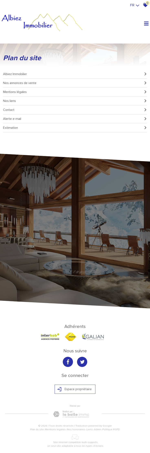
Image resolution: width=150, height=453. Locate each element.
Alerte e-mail (75, 119)
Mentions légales (75, 92)
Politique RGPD (111, 429)
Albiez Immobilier (75, 74)
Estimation (75, 128)
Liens (89, 429)
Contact (75, 110)
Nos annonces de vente (75, 83)
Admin (97, 429)
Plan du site (37, 429)
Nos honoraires (76, 429)
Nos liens (75, 101)
